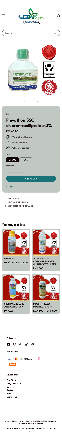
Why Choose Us (14, 383)
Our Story (11, 380)
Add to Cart (31, 178)
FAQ (9, 393)
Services (10, 387)
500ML (25, 159)
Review (10, 390)
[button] (3, 16)
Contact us (12, 397)
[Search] (55, 33)
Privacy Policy (28, 428)
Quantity (10, 165)
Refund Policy (41, 428)
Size (8, 154)
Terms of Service (13, 428)
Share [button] (10, 186)
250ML (12, 159)
